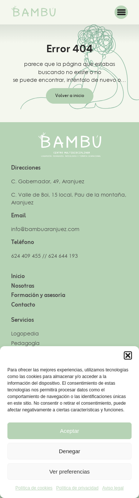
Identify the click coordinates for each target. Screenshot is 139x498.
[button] (128, 355)
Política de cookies (34, 488)
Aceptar (69, 431)
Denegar (69, 451)
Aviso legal (113, 488)
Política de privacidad (77, 488)
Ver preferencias (69, 471)
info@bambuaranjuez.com (45, 229)
